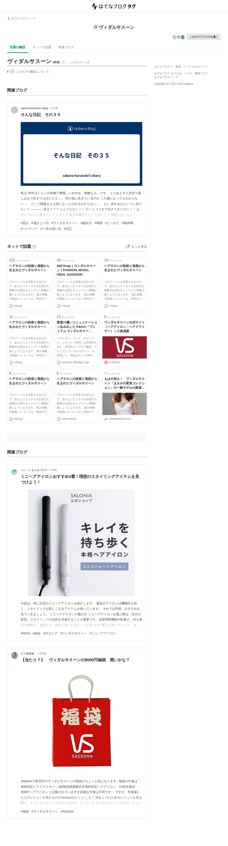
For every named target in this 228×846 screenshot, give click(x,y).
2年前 (53, 470)
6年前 (42, 653)
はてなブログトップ (166, 77)
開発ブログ (201, 73)
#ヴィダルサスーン (64, 223)
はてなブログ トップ (21, 18)
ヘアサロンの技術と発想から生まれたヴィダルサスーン (29, 268)
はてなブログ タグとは (167, 73)
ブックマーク (19, 260)
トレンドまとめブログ (34, 470)
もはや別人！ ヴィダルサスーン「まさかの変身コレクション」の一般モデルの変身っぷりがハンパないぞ (124, 383)
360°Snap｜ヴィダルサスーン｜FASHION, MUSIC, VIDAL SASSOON (76, 270)
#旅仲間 (127, 223)
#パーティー (29, 229)
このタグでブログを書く (203, 36)
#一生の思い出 (51, 229)
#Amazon (67, 811)
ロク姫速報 (29, 653)
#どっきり (112, 223)
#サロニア (50, 633)
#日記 (68, 229)
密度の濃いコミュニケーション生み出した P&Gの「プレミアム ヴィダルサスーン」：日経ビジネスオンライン (77, 327)
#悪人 (25, 223)
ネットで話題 (42, 47)
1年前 (54, 108)
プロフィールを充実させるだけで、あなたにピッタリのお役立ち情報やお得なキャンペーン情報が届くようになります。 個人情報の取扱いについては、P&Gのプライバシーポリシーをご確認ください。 (29, 291)
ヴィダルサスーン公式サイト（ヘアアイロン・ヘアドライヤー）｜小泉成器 (124, 327)
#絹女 (37, 633)
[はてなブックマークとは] (34, 246)
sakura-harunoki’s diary (34, 108)
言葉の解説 (17, 47)
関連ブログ (66, 47)
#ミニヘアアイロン (103, 633)
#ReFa (25, 633)
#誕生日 (86, 223)
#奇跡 (98, 223)
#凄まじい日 (40, 223)
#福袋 (25, 811)
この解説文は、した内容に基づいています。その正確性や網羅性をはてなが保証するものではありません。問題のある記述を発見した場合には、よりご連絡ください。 (28, 72)
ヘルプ (188, 73)
